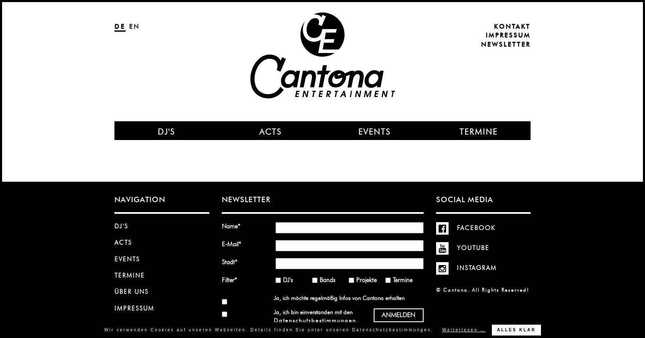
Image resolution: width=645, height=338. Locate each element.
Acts (123, 242)
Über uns (131, 291)
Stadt (234, 262)
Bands (327, 280)
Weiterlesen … (464, 330)
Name (234, 226)
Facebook (466, 228)
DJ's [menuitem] (166, 132)
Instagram (466, 268)
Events (127, 259)
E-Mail (234, 244)
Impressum (508, 35)
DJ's (121, 226)
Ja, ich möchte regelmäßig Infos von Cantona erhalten (339, 298)
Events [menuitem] (374, 132)
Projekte (366, 280)
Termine (129, 275)
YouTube (462, 248)
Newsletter (506, 44)
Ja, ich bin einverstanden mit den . (316, 316)
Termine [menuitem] (478, 132)
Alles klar (516, 330)
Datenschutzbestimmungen (315, 320)
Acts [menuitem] (270, 132)
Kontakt (512, 26)
